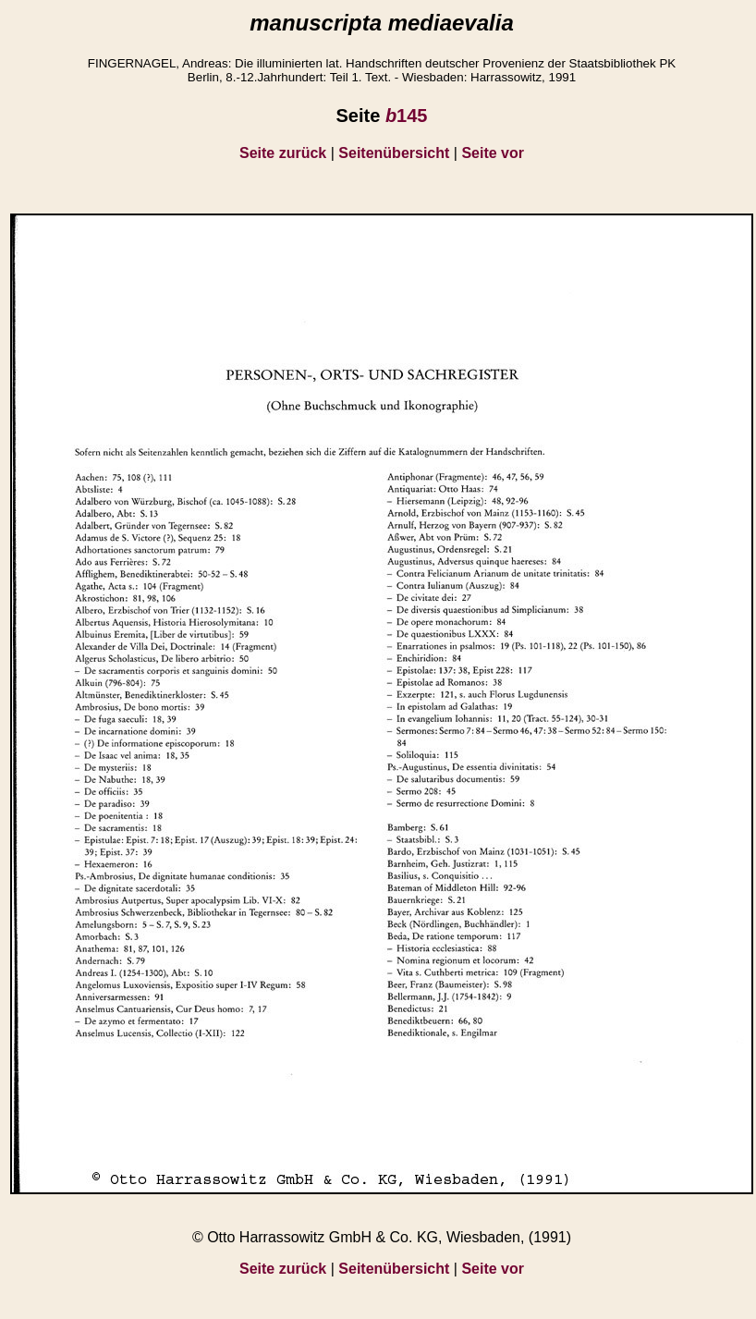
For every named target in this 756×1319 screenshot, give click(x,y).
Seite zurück (282, 153)
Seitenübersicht (393, 153)
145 (406, 115)
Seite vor (492, 153)
